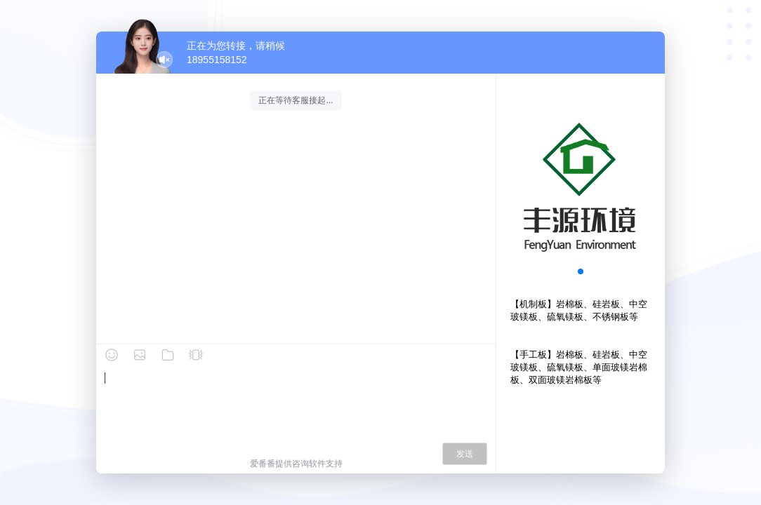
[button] (580, 271)
